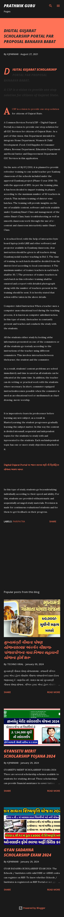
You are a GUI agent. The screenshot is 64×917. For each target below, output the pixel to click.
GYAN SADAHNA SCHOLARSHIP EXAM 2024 (27, 852)
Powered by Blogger (32, 907)
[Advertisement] (32, 557)
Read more (53, 692)
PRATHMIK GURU (19, 5)
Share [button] (52, 521)
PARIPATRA (19, 521)
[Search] (50, 6)
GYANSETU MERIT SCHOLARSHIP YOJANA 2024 (29, 753)
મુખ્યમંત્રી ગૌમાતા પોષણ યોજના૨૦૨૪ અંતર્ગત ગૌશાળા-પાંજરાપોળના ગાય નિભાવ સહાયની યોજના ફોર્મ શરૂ (31, 649)
